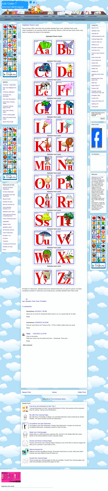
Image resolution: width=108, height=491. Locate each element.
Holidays (93, 71)
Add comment (27, 345)
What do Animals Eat (35, 449)
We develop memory (8, 230)
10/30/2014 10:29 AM (41, 322)
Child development (95, 127)
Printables (43, 301)
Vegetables (6, 221)
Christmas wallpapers (9, 92)
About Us (16, 19)
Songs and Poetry (96, 101)
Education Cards (96, 47)
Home (54, 392)
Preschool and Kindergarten (32, 16)
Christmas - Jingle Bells (9, 85)
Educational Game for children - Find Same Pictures (37, 19)
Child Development (96, 36)
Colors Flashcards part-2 (9, 218)
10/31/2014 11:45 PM (39, 333)
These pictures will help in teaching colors (9, 215)
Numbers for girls (7, 201)
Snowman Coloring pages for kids (8, 106)
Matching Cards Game (97, 74)
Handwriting (62, 16)
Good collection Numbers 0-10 (7, 208)
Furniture (5, 238)
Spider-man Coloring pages (38, 432)
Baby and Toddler (16, 16)
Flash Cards (35, 301)
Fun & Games (81, 16)
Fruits (4, 249)
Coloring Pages (92, 16)
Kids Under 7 (9, 3)
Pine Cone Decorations (9, 99)
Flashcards (8, 19)
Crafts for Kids (95, 42)
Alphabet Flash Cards (30, 25)
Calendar (93, 33)
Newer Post (26, 392)
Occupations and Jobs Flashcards (40, 423)
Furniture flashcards (8, 192)
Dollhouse (94, 44)
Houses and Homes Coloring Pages (40, 441)
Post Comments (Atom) (58, 399)
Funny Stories (95, 60)
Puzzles (93, 98)
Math (53, 16)
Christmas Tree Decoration (7, 95)
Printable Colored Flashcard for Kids (96, 91)
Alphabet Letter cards (8, 211)
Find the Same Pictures (97, 53)
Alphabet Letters (7, 227)
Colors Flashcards (8, 232)
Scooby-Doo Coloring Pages (38, 458)
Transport (5, 241)
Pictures (93, 88)
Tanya (28, 333)
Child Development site (97, 177)
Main (6, 16)
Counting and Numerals (9, 244)
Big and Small (6, 199)
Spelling (71, 16)
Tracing (93, 106)
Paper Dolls (94, 85)
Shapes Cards (7, 224)
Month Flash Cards (8, 122)
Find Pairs (94, 50)
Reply (28, 316)
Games (93, 63)
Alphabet (45, 16)
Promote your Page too (96, 148)
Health (93, 68)
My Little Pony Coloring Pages (38, 415)
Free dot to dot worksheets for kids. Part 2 (42, 406)
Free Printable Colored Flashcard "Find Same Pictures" (70, 19)
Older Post (82, 392)
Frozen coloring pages (9, 114)
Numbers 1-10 (7, 235)
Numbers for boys (7, 246)
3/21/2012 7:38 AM (41, 311)
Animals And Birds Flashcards (8, 188)
